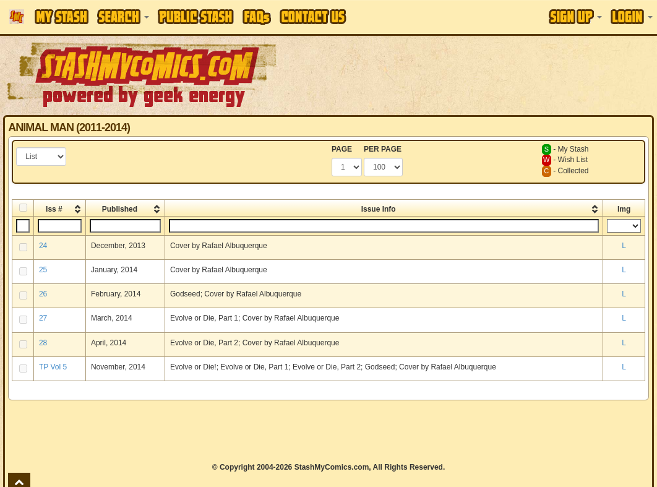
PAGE (342, 149)
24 (43, 245)
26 (43, 294)
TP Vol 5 (53, 367)
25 (43, 269)
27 (43, 318)
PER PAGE (383, 149)
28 (43, 342)
